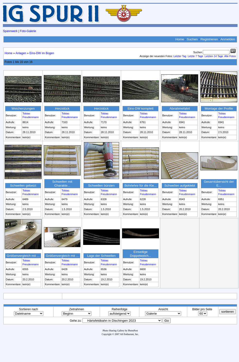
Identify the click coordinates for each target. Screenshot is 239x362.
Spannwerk (10, 31)
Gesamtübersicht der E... (219, 183)
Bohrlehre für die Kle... (140, 185)
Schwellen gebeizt (23, 185)
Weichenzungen (23, 108)
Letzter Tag (179, 56)
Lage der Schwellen (101, 256)
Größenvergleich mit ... (23, 256)
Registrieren (209, 39)
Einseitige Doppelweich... (140, 254)
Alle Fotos (230, 56)
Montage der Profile (219, 108)
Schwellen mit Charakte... (62, 183)
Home (179, 39)
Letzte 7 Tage (195, 56)
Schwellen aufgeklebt (179, 185)
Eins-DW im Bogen (41, 53)
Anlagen (21, 53)
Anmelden (228, 39)
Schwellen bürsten (101, 185)
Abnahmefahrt (179, 108)
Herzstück (62, 108)
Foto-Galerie (28, 31)
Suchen (192, 39)
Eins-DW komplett (141, 108)
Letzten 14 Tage (214, 56)
